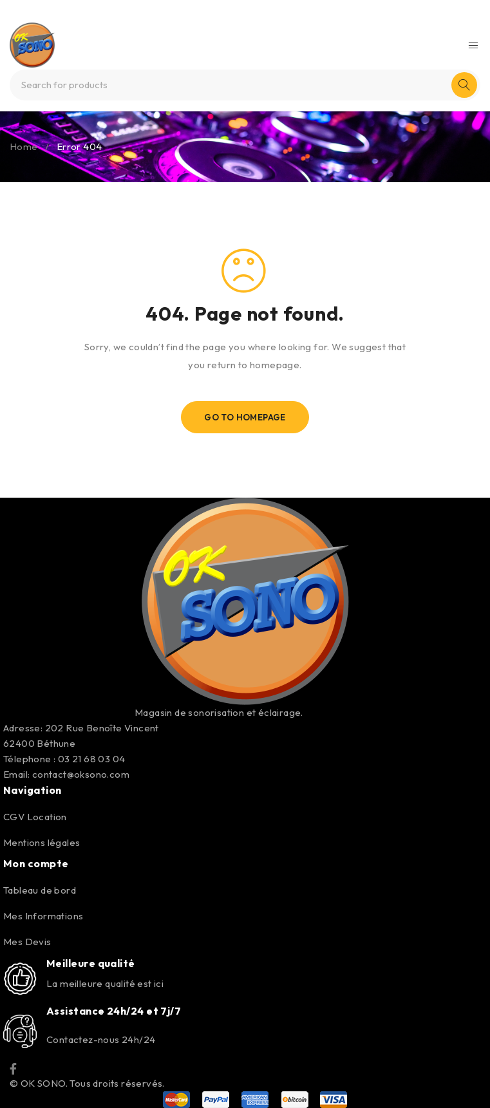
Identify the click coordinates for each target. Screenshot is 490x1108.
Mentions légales (41, 842)
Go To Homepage (245, 417)
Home (24, 146)
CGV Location (35, 817)
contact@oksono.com (80, 774)
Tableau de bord (39, 890)
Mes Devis (27, 941)
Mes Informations (43, 916)
